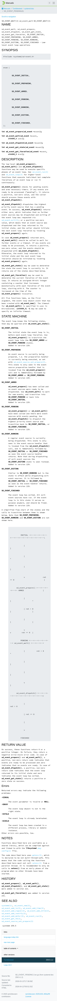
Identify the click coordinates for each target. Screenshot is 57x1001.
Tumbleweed (17, 9)
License (28, 996)
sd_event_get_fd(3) (11, 919)
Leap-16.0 (7, 965)
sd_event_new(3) (22, 905)
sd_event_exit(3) (10, 220)
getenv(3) (37, 855)
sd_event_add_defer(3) (13, 916)
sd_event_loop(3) (14, 175)
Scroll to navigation (9, 17)
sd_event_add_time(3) (33, 908)
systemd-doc (29, 9)
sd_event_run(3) (40, 172)
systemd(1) (7, 905)
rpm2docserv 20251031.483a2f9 (37, 994)
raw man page (9, 942)
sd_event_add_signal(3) (13, 911)
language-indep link (11, 937)
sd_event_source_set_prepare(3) (29, 362)
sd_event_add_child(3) (38, 911)
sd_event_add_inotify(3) (14, 913)
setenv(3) (37, 863)
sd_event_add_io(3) (11, 908)
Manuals (6, 9)
